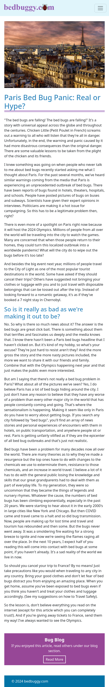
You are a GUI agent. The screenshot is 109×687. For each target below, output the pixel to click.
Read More (54, 659)
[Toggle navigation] (100, 8)
